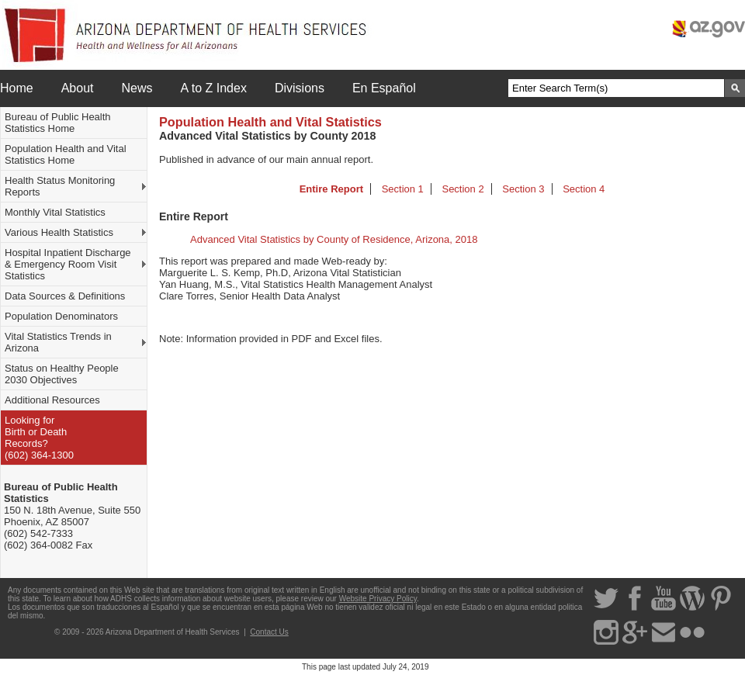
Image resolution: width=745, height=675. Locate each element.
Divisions (299, 88)
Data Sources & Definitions (65, 296)
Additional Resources (52, 400)
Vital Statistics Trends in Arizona (58, 342)
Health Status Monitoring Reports (60, 186)
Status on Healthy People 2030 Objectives (62, 374)
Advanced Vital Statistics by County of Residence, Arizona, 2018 (333, 239)
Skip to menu (0, 0)
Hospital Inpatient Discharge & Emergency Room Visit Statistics (68, 264)
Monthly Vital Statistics (55, 212)
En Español (384, 88)
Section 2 (462, 189)
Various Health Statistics (59, 232)
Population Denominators (61, 316)
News (137, 88)
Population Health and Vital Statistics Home (65, 154)
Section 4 (584, 189)
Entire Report (331, 189)
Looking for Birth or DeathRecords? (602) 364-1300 (39, 437)
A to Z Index (214, 88)
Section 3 (523, 189)
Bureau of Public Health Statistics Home (58, 122)
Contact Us (269, 632)
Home (16, 88)
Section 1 (403, 189)
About (77, 88)
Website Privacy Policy (378, 598)
